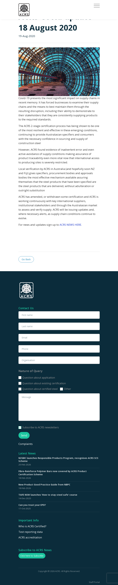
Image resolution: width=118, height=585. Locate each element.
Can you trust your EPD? (32, 504)
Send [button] (24, 435)
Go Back (26, 259)
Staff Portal (94, 582)
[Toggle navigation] (96, 6)
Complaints (25, 444)
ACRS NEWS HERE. (71, 224)
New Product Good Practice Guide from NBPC (44, 484)
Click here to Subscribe (31, 555)
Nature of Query (30, 371)
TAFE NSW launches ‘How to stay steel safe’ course (47, 494)
